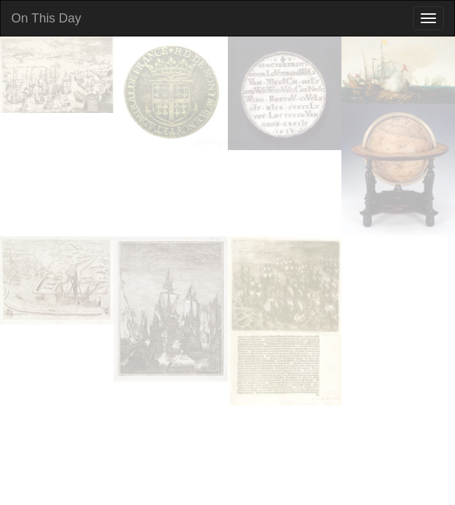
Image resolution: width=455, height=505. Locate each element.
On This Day (46, 18)
